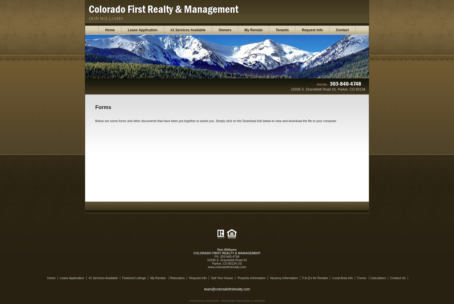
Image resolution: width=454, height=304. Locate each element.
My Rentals (253, 30)
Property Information (251, 278)
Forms (362, 278)
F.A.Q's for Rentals (315, 278)
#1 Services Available (188, 30)
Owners (225, 30)
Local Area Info (342, 278)
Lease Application (143, 30)
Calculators (378, 278)
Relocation (177, 278)
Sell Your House (222, 278)
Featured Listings (134, 278)
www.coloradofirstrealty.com (227, 267)
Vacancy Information (284, 278)
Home (110, 30)
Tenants (282, 30)
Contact (342, 30)
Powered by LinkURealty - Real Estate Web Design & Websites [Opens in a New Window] (227, 300)
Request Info (312, 30)
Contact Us (398, 278)
